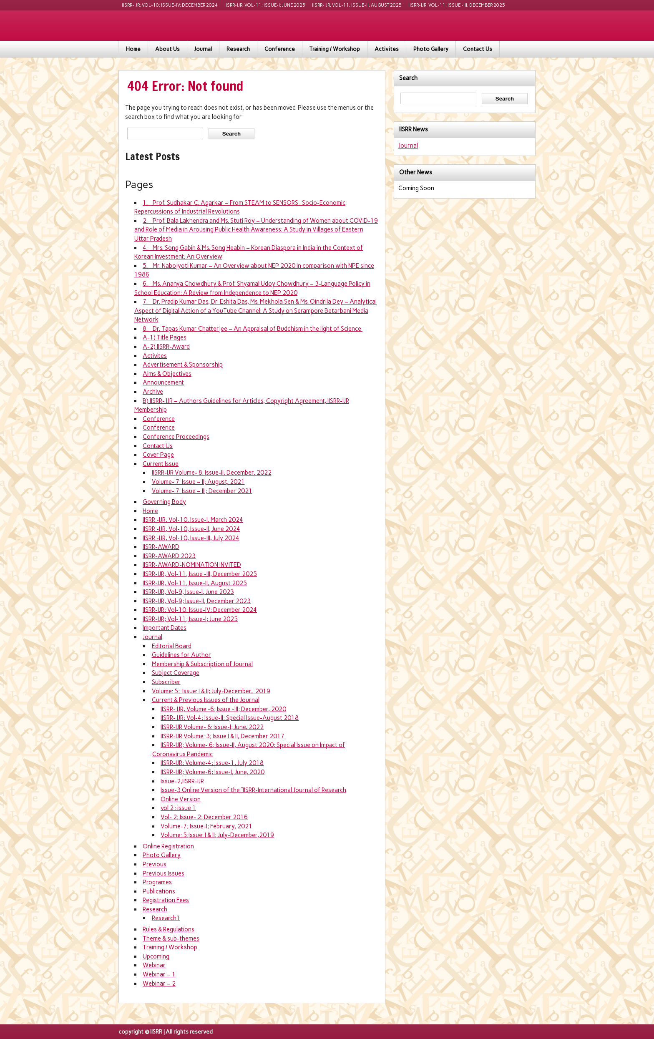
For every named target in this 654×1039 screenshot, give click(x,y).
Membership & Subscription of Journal (202, 664)
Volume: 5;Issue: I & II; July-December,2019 (217, 835)
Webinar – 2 (159, 983)
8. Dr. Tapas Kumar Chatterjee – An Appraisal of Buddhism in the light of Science (252, 328)
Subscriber (166, 682)
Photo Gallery (430, 49)
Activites (387, 49)
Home (133, 49)
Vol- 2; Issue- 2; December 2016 (204, 817)
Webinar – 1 (159, 974)
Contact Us (477, 49)
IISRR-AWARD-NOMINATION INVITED (192, 565)
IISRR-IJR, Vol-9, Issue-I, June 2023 (188, 592)
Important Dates (164, 627)
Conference (279, 49)
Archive (153, 391)
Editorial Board (171, 646)
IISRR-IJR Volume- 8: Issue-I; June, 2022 (212, 727)
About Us (167, 49)
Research (238, 49)
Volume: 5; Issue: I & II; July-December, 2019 (211, 691)
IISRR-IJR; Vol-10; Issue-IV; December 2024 (170, 5)
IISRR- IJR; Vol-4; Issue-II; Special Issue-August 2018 (230, 718)
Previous (154, 864)
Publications (159, 891)
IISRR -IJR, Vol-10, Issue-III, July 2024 (191, 538)
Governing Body (164, 502)
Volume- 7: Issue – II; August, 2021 (198, 482)
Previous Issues (163, 873)
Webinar (154, 965)
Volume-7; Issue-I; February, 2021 (206, 826)
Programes (157, 882)
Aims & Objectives (167, 373)
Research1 (166, 918)
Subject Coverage (175, 673)
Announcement (163, 382)
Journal (203, 49)
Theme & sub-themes (171, 938)
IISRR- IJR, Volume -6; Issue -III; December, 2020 (223, 709)
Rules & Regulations (168, 929)
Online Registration (168, 846)
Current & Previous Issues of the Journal (205, 700)
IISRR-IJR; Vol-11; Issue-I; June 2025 (264, 5)
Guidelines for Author (181, 655)
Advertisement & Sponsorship (183, 364)
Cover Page (158, 454)
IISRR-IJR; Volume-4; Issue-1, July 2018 (212, 763)
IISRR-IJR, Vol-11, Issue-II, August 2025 (357, 5)
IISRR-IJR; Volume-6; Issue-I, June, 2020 (212, 772)
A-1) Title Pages (164, 337)
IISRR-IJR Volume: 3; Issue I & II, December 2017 (222, 736)
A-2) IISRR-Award (166, 346)
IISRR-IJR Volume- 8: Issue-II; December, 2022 (212, 472)
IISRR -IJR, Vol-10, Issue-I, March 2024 (193, 519)
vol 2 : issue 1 (178, 808)
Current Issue (161, 464)
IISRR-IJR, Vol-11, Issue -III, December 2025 (456, 5)
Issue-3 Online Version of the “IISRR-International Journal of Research (253, 790)
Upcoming (156, 956)
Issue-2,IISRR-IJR (182, 781)
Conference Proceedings (176, 436)
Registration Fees (166, 900)
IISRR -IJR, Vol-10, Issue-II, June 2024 (191, 529)
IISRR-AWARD (161, 547)
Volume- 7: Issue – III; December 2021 (202, 491)
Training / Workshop (334, 49)
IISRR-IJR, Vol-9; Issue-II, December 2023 (197, 601)
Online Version (181, 799)
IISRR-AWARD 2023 (169, 556)
